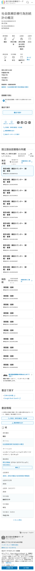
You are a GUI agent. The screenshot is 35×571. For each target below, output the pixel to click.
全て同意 (26, 568)
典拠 (17, 467)
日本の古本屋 (9, 395)
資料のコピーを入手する (8, 548)
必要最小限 (9, 568)
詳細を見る (8, 563)
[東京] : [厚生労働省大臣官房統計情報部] (16, 476)
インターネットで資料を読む (9, 545)
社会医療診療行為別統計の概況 (13, 444)
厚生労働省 (6, 462)
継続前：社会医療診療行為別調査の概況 (14, 87)
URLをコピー (11, 122)
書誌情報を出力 (8, 131)
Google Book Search (12, 398)
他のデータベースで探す (11, 134)
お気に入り (5, 122)
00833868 (6, 465)
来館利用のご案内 (27, 162)
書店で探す (17, 112)
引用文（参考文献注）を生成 (12, 127)
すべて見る (29, 58)
